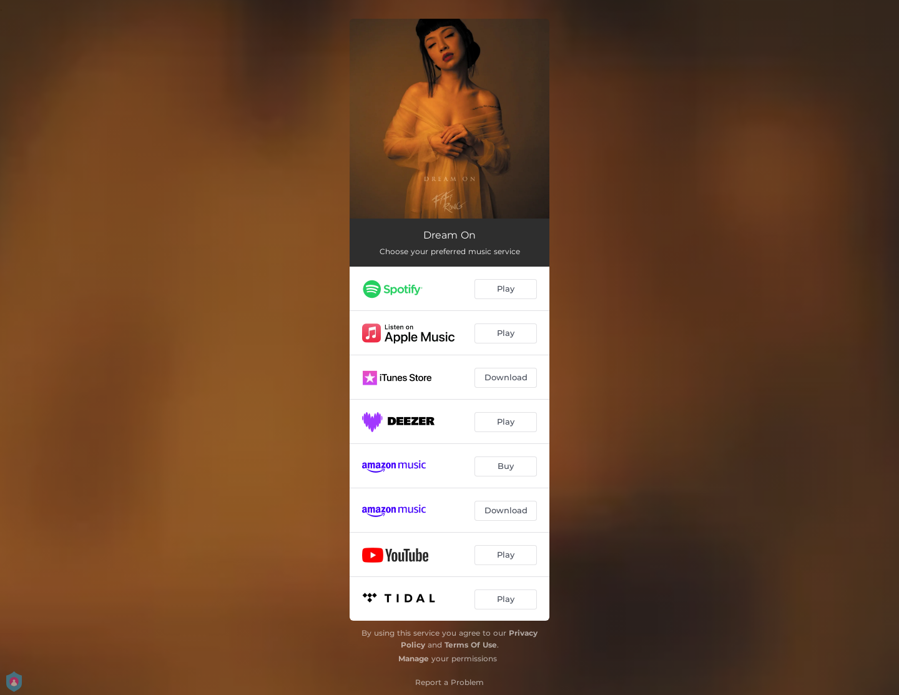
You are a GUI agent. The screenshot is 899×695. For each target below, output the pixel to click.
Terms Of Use (471, 644)
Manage (413, 658)
